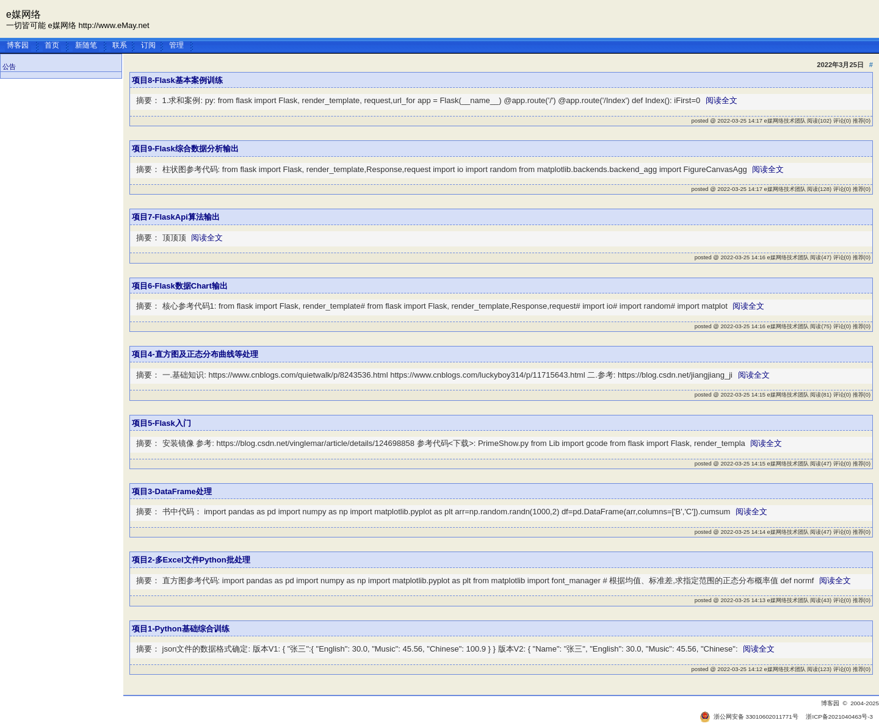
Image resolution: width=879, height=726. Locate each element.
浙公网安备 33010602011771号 (749, 716)
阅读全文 (721, 100)
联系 (119, 44)
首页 (52, 44)
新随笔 (86, 44)
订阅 (148, 44)
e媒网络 (23, 14)
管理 (176, 44)
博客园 (18, 44)
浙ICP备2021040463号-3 (839, 716)
